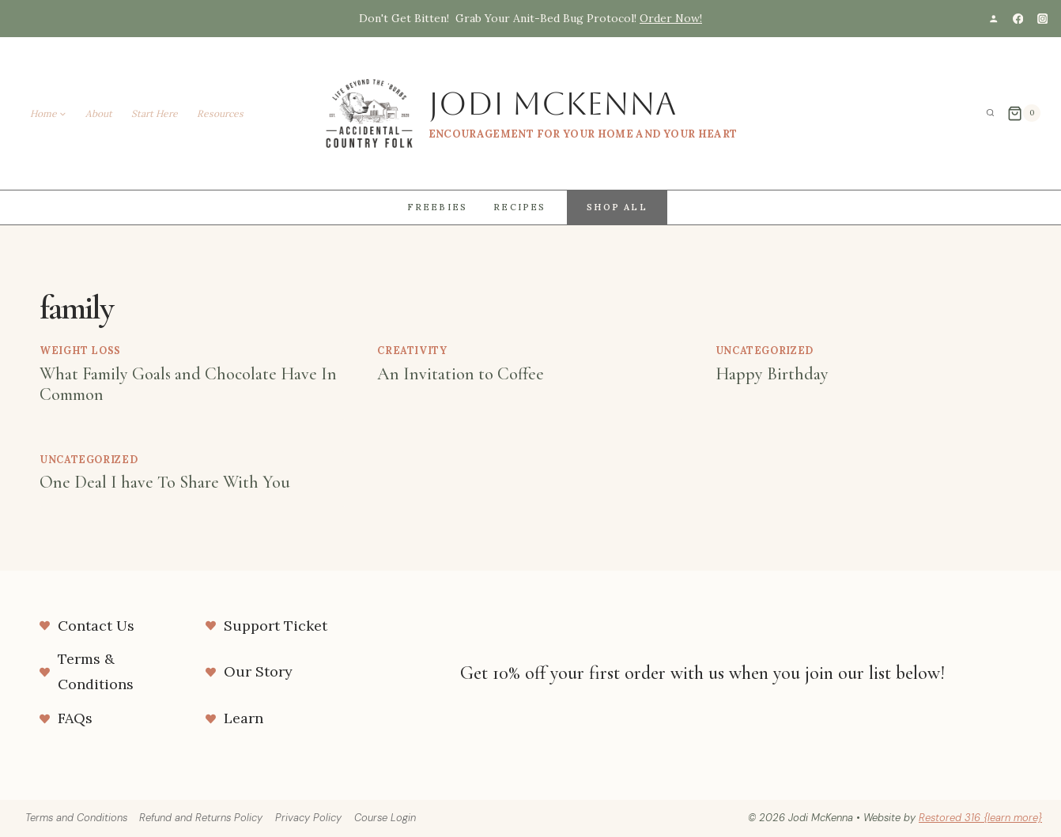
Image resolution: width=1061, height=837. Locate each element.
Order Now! (671, 18)
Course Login (385, 817)
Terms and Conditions (76, 817)
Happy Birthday (772, 374)
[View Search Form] (990, 113)
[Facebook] (1018, 18)
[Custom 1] (993, 18)
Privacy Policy (308, 817)
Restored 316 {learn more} (980, 817)
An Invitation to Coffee (460, 374)
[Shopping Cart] (1023, 113)
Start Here (154, 113)
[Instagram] (1042, 18)
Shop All (617, 207)
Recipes (519, 207)
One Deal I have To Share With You (165, 482)
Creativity (412, 350)
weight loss (80, 350)
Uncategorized (765, 350)
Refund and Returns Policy (200, 817)
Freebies (437, 207)
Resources (220, 113)
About (98, 113)
